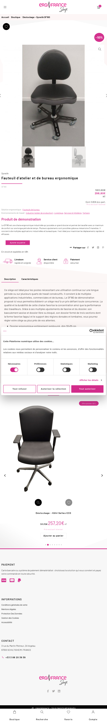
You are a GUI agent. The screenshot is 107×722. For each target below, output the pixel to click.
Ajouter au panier (17, 242)
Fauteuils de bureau (31, 208)
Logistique (58, 212)
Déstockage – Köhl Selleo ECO (67, 511)
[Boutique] (14, 712)
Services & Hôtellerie (73, 212)
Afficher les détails (88, 380)
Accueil (5, 17)
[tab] (10, 278)
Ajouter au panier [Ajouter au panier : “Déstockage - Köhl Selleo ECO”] (67, 534)
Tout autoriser (87, 389)
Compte (93, 719)
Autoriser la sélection (53, 389)
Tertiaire (86, 212)
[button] (6, 7)
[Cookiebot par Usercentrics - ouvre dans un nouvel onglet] (91, 331)
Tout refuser (19, 389)
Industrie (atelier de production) (39, 212)
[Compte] (93, 712)
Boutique (15, 17)
